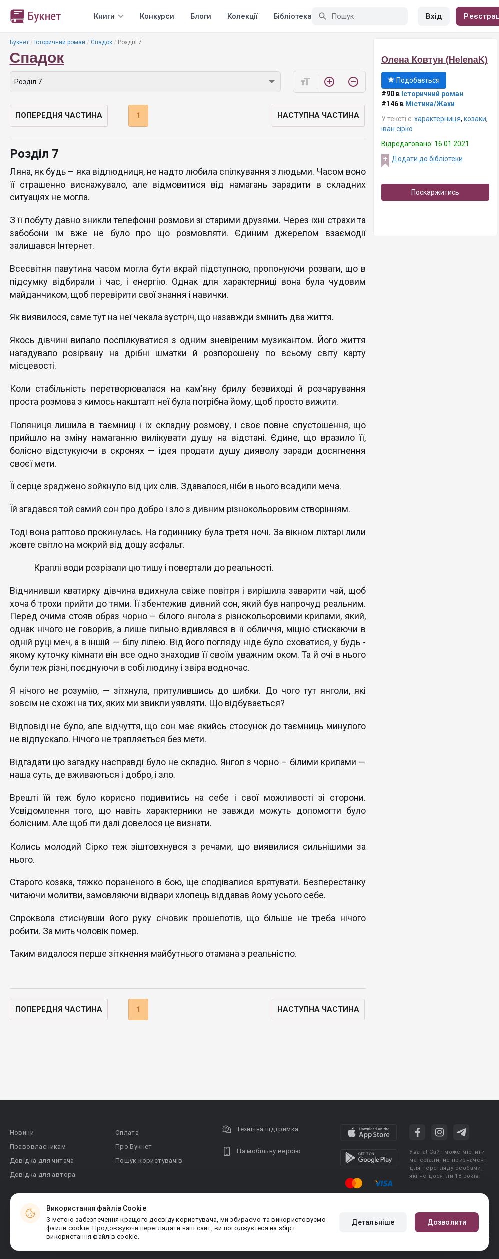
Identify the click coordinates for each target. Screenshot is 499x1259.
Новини (22, 1132)
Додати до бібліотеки (427, 159)
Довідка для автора (43, 1174)
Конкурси (157, 16)
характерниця (437, 119)
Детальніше (373, 1222)
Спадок (101, 42)
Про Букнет (133, 1146)
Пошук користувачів (148, 1160)
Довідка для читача (42, 1160)
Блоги (200, 16)
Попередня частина (58, 115)
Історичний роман (59, 42)
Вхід (434, 16)
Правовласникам (38, 1146)
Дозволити (446, 1222)
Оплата (127, 1132)
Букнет (19, 42)
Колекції (242, 16)
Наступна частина (318, 115)
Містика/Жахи (430, 104)
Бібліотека (292, 16)
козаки (475, 119)
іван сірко (397, 129)
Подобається (414, 80)
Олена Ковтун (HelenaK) (434, 60)
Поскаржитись (435, 192)
